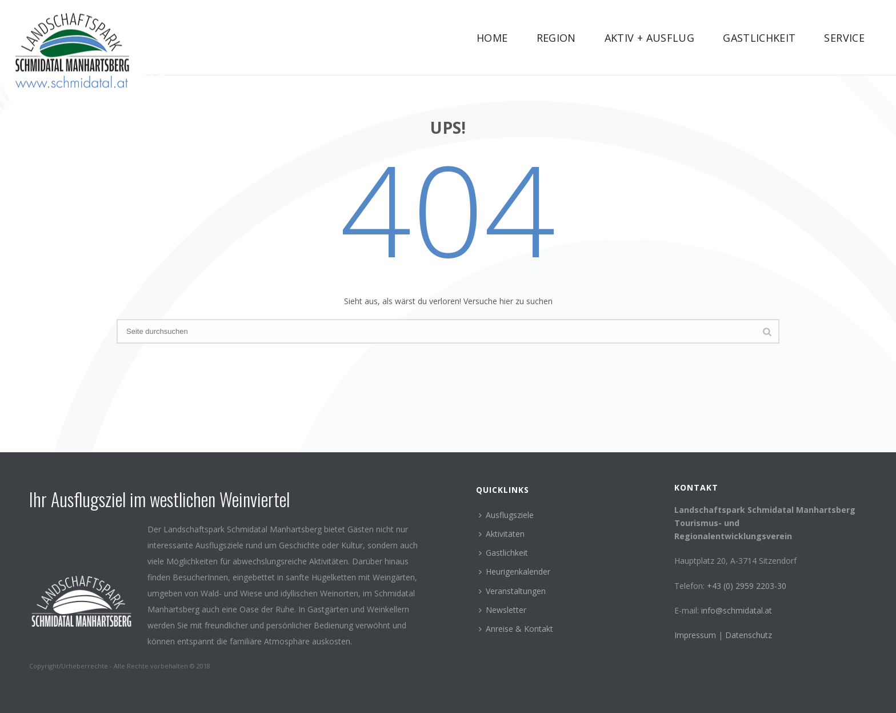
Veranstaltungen (512, 590)
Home (492, 38)
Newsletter (502, 609)
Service (844, 38)
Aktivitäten (502, 533)
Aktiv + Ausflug (649, 38)
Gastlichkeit (759, 38)
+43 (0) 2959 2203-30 (746, 585)
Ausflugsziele (506, 514)
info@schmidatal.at (736, 610)
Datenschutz (748, 635)
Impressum (696, 635)
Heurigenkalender (514, 571)
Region (556, 38)
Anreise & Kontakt (516, 628)
